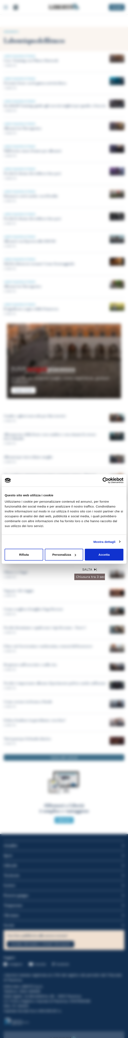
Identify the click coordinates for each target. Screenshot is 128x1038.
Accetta (104, 554)
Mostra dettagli (104, 541)
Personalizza (64, 554)
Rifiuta (24, 554)
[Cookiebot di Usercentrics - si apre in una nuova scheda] (105, 480)
